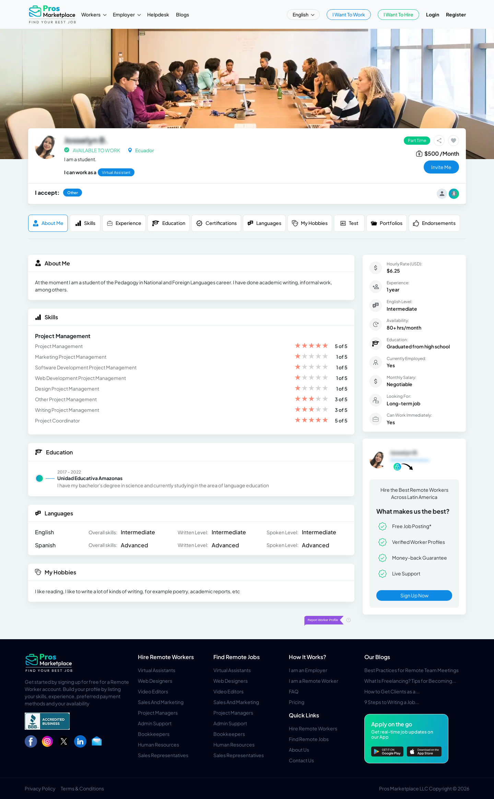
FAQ (293, 691)
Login (432, 14)
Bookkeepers (153, 734)
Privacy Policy (40, 788)
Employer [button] (124, 14)
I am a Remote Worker (313, 681)
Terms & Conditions (82, 788)
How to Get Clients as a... (392, 691)
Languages (264, 223)
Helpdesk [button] (158, 14)
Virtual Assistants (156, 670)
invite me (441, 167)
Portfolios (386, 223)
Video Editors (153, 691)
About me (48, 223)
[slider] (311, 346)
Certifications (216, 223)
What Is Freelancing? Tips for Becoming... (410, 681)
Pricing (296, 702)
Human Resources (158, 744)
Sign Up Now (414, 595)
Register (456, 14)
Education (168, 223)
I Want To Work (348, 14)
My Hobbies (310, 223)
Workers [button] (91, 14)
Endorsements (434, 223)
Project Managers (158, 712)
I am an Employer (308, 670)
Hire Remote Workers (166, 656)
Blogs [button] (182, 14)
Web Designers (155, 681)
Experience (124, 223)
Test (349, 223)
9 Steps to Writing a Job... (391, 702)
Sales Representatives (163, 755)
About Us (299, 750)
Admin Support (155, 723)
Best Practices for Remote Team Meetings (411, 670)
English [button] (301, 14)
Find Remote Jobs (236, 656)
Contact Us (301, 760)
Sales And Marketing (161, 702)
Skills (85, 223)
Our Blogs (377, 656)
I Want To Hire (398, 14)
